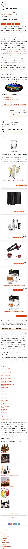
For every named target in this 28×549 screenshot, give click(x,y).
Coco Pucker (4, 400)
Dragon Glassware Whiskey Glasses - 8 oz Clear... (14, 311)
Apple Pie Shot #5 (6, 381)
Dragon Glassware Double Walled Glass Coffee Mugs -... (14, 285)
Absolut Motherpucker (8, 372)
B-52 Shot (10, 53)
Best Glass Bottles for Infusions (7, 497)
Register (16, 112)
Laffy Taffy (4, 409)
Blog (3, 532)
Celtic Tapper (5, 406)
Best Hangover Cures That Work (7, 486)
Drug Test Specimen (7, 419)
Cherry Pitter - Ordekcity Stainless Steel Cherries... (14, 259)
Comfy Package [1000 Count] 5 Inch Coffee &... (14, 206)
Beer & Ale (4, 530)
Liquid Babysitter (6, 378)
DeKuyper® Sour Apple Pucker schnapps (15, 104)
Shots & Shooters (6, 546)
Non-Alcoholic (5, 542)
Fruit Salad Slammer (7, 384)
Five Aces (3, 365)
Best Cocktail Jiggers (5, 452)
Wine (3, 548)
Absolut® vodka (8, 97)
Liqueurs (4, 540)
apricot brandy (8, 102)
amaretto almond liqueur (11, 99)
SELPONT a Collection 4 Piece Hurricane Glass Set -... (14, 180)
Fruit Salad (4, 387)
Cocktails (4, 534)
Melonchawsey (5, 375)
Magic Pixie (4, 412)
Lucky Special (5, 394)
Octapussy (4, 397)
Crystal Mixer (20, 30)
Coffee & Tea (5, 536)
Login (11, 112)
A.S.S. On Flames (6, 403)
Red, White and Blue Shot (16, 51)
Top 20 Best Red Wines (5, 509)
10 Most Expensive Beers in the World (8, 463)
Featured (4, 538)
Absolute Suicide (6, 369)
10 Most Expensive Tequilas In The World (9, 475)
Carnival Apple (5, 391)
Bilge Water (4, 416)
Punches (4, 544)
